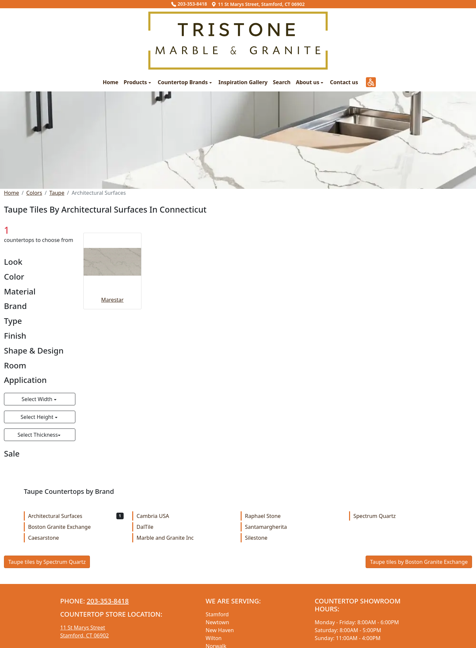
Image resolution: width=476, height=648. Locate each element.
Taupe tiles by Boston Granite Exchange (419, 561)
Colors (34, 192)
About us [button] (308, 82)
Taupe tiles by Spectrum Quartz (47, 561)
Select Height (37, 417)
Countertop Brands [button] (183, 82)
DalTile (184, 526)
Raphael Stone (292, 516)
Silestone (292, 537)
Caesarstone (76, 537)
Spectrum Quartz (401, 516)
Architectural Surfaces (76, 516)
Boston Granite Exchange (76, 526)
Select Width (37, 399)
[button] (371, 82)
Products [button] (136, 82)
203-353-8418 (189, 4)
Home (110, 82)
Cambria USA (184, 516)
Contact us (344, 82)
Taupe (56, 192)
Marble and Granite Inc (184, 537)
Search (281, 82)
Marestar (112, 299)
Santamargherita (292, 526)
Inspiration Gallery (243, 82)
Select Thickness (38, 434)
